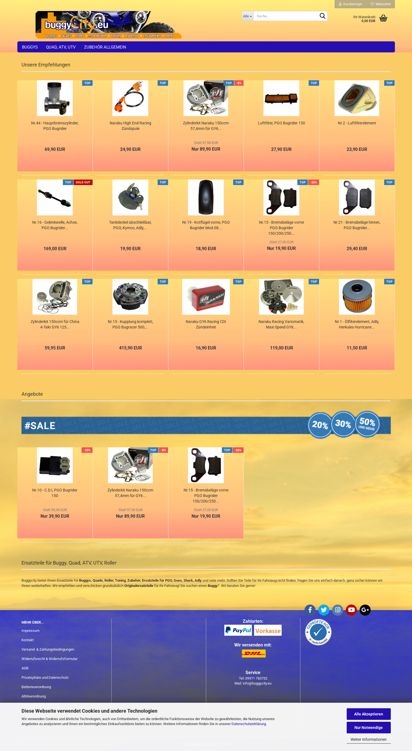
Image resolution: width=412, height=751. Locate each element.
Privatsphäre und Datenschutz (44, 677)
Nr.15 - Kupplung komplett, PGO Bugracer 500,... (130, 324)
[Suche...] (248, 16)
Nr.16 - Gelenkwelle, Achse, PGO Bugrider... (54, 225)
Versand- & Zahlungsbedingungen (47, 649)
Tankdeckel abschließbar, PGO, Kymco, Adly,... (130, 225)
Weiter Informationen (369, 739)
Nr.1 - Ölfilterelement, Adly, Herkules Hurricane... (357, 324)
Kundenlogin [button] (350, 4)
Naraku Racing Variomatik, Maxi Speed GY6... (281, 324)
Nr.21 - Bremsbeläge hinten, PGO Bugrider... (356, 225)
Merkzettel (381, 4)
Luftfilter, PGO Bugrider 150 (281, 123)
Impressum (30, 631)
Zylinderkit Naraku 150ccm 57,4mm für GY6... (206, 126)
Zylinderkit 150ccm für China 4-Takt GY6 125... (55, 324)
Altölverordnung (33, 696)
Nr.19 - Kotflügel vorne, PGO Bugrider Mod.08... (206, 225)
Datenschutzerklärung (248, 724)
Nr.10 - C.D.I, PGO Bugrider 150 (54, 493)
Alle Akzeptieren (368, 714)
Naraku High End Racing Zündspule (130, 126)
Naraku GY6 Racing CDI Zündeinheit (206, 324)
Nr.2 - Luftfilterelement (357, 123)
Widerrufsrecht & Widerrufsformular (49, 659)
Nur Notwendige (368, 727)
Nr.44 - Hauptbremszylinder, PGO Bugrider (55, 126)
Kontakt (27, 640)
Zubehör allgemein (105, 47)
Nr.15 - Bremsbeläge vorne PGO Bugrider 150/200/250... (281, 228)
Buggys (30, 47)
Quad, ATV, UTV (61, 47)
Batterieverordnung (36, 687)
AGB (24, 668)
